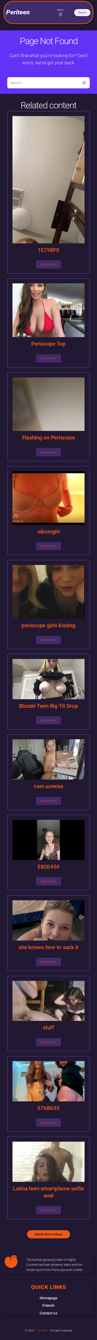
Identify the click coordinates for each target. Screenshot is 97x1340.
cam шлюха (48, 786)
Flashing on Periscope (48, 438)
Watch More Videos (49, 1234)
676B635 (48, 1108)
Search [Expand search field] (82, 12)
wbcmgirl (48, 532)
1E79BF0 (48, 250)
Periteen (18, 12)
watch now (48, 264)
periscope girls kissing (48, 625)
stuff (48, 1027)
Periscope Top (48, 344)
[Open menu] (60, 14)
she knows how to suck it (48, 947)
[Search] (84, 82)
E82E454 (48, 867)
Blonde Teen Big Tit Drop (48, 706)
